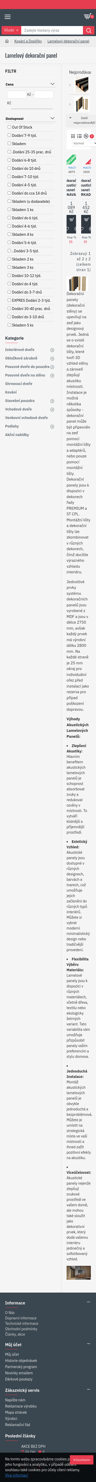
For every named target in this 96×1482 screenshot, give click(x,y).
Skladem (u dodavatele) (31, 201)
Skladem (19, 143)
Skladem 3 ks (23, 267)
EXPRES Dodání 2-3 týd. (31, 300)
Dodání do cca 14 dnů (29, 193)
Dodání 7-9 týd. (24, 135)
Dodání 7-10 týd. (25, 176)
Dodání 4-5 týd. (24, 185)
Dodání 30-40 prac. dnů (31, 308)
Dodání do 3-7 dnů (27, 292)
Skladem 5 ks (23, 325)
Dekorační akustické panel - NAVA (71, 187)
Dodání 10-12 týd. (26, 275)
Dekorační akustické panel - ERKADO (86, 187)
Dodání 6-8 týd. (24, 160)
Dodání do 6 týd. (25, 218)
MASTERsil (75, 168)
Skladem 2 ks (23, 259)
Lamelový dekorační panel (68, 41)
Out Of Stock (22, 127)
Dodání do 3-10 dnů (28, 317)
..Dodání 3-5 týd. (25, 251)
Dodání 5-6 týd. (24, 242)
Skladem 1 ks (23, 209)
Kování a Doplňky (28, 41)
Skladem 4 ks (23, 234)
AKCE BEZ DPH (33, 1446)
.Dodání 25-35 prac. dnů (31, 152)
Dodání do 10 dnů (26, 168)
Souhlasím (83, 1460)
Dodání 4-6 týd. (24, 226)
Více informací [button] (16, 1475)
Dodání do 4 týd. (25, 284)
